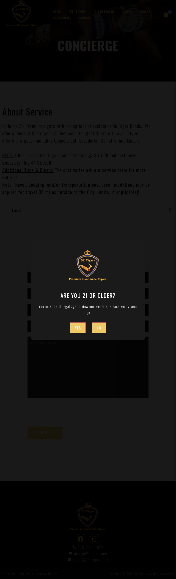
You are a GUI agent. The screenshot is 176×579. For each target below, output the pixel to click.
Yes (78, 327)
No (98, 327)
